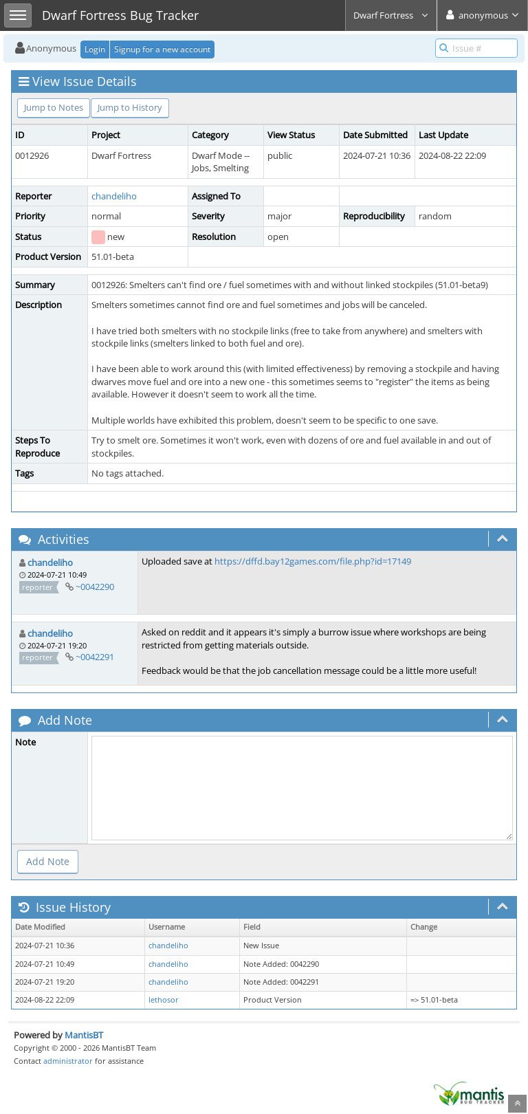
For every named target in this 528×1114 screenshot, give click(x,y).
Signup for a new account (162, 49)
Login (95, 49)
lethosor (163, 1000)
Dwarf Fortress (391, 15)
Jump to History (130, 107)
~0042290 (95, 586)
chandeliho (114, 196)
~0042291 (95, 657)
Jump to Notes (53, 107)
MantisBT (84, 1035)
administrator (68, 1061)
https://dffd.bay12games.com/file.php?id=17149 (312, 561)
